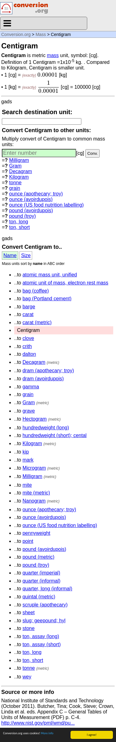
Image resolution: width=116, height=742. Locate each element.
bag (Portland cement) (47, 298)
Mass (41, 34)
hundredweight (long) (46, 427)
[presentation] (47, 74)
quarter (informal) (42, 580)
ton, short (19, 227)
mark (28, 460)
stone (29, 628)
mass (53, 55)
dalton (29, 354)
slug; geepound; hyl (44, 620)
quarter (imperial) (41, 572)
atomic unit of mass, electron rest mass (65, 282)
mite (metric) (36, 492)
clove (28, 338)
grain (14, 188)
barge (29, 306)
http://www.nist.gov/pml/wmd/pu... (38, 723)
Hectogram (35, 419)
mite (27, 485)
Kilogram (19, 177)
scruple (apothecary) (45, 604)
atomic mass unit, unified (50, 274)
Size (26, 255)
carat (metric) (37, 322)
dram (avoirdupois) (43, 378)
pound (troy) (22, 216)
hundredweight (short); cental (55, 435)
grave (29, 410)
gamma (31, 386)
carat (28, 314)
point (28, 541)
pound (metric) (38, 557)
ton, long (18, 221)
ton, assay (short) (42, 644)
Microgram (34, 468)
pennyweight (36, 533)
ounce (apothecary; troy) (36, 193)
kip (26, 451)
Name (10, 255)
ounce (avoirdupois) (31, 199)
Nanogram (34, 500)
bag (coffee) (36, 290)
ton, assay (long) (41, 636)
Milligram (19, 160)
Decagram (20, 171)
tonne (15, 182)
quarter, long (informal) (47, 588)
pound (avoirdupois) (31, 210)
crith (27, 346)
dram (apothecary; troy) (48, 370)
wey (27, 676)
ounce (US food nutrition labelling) (46, 205)
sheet (29, 612)
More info (47, 733)
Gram (15, 165)
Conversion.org (16, 34)
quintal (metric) (39, 596)
